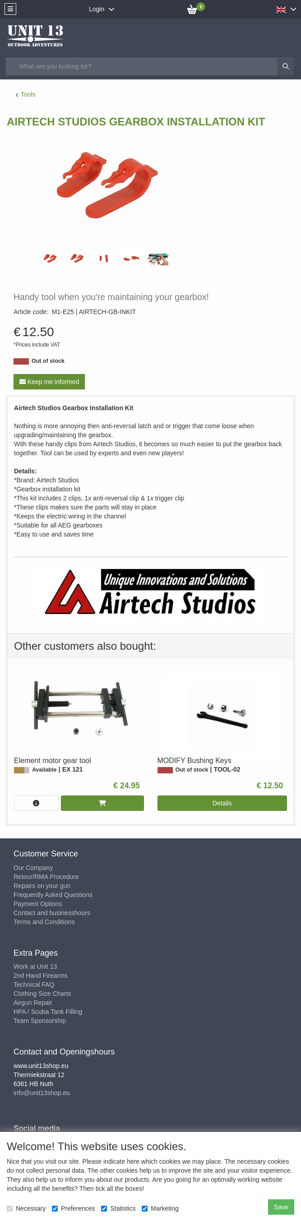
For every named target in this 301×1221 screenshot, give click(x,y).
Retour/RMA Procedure (46, 876)
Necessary (26, 1208)
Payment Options (38, 903)
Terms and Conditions (44, 921)
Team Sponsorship (40, 1020)
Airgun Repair (33, 1002)
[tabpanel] (49, 258)
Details (222, 803)
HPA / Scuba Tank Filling (48, 1011)
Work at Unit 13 (35, 966)
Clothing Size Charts (42, 993)
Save (281, 1207)
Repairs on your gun (42, 885)
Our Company (33, 867)
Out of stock (48, 361)
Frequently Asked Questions (53, 894)
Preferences (73, 1208)
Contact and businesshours (52, 912)
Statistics (118, 1208)
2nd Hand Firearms (41, 975)
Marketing (160, 1208)
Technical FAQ (34, 984)
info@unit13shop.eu (42, 1092)
